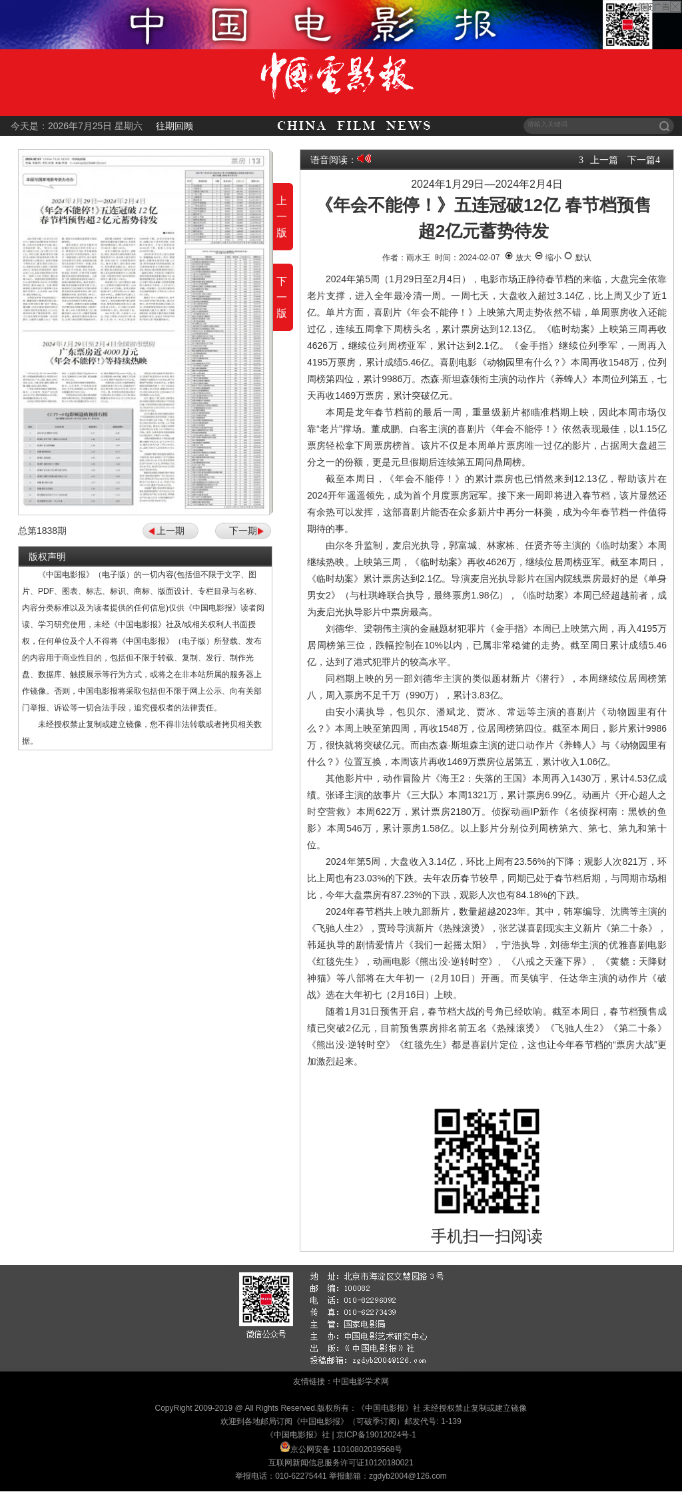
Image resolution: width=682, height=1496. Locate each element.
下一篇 (641, 159)
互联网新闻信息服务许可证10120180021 (340, 1462)
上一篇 (604, 159)
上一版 (281, 216)
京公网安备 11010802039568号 (346, 1449)
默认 (577, 257)
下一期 (243, 530)
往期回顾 (174, 126)
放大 (517, 257)
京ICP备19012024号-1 (376, 1434)
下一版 (281, 297)
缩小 (547, 257)
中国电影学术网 (361, 1381)
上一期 (170, 530)
